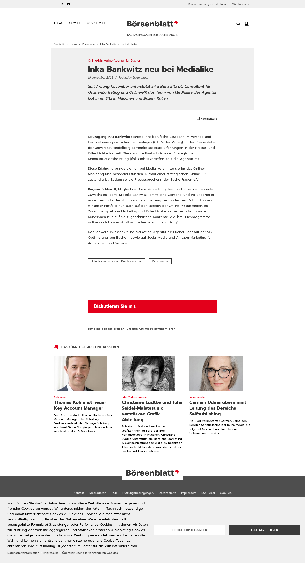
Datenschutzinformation (23, 553)
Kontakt (192, 4)
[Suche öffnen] (238, 23)
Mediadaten (222, 4)
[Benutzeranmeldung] (247, 23)
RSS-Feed (208, 493)
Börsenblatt (152, 24)
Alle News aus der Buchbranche (116, 261)
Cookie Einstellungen (189, 530)
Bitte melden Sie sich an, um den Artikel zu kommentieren (131, 329)
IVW (234, 4)
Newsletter (244, 4)
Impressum (188, 493)
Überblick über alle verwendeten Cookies (90, 553)
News (74, 44)
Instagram (62, 4)
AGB (114, 493)
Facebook (56, 4)
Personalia (88, 44)
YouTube (69, 4)
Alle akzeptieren (264, 530)
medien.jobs (206, 4)
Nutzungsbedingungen (138, 493)
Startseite (59, 44)
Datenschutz (167, 493)
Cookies (226, 493)
